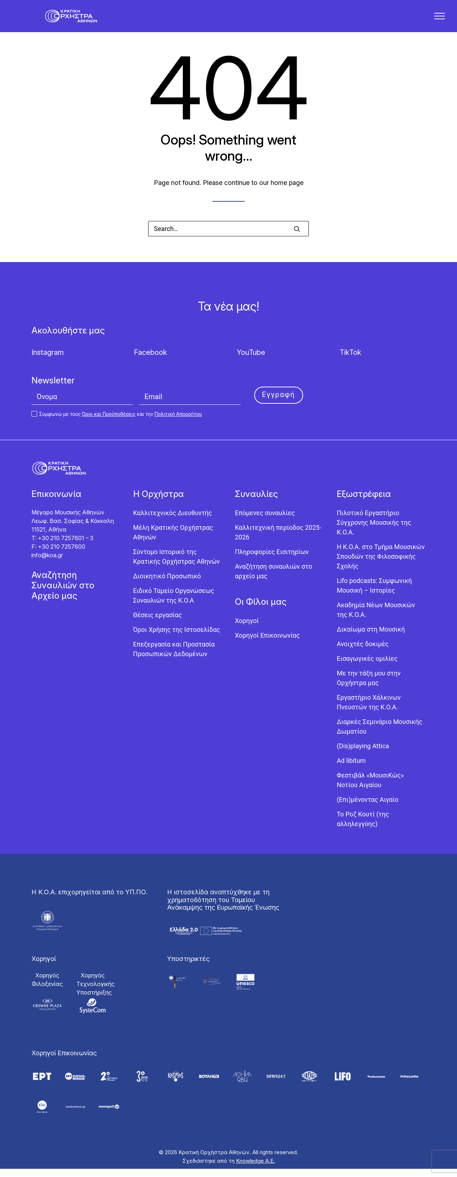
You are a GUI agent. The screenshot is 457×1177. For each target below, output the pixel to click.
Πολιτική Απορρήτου (178, 423)
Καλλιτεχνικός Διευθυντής (172, 521)
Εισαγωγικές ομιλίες (367, 667)
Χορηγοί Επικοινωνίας (267, 644)
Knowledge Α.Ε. (255, 1169)
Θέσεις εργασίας (157, 623)
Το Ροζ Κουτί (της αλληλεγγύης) (363, 827)
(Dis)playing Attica (363, 754)
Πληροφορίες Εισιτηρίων (272, 560)
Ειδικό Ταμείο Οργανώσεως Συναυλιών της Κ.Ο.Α (173, 604)
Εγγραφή (278, 403)
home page (287, 191)
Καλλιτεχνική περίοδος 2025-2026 (278, 540)
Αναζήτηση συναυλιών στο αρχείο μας (273, 579)
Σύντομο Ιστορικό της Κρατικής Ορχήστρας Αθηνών (176, 565)
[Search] (228, 237)
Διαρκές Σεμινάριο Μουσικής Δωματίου (379, 735)
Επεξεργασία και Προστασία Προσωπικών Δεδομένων (174, 657)
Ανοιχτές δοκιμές (362, 652)
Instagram (47, 361)
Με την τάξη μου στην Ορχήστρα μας (369, 686)
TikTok (350, 361)
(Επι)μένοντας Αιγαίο (367, 808)
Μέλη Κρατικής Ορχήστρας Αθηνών (173, 540)
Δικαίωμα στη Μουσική (371, 638)
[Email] (190, 405)
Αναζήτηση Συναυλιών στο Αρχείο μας (62, 593)
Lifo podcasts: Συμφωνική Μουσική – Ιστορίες (374, 594)
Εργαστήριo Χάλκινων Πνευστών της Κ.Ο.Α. (369, 710)
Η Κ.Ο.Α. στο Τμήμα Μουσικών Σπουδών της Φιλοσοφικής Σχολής (381, 565)
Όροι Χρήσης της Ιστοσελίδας (176, 638)
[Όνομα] (82, 405)
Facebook (150, 361)
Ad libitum (351, 769)
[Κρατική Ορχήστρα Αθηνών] (76, 20)
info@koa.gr (47, 563)
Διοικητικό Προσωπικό (167, 584)
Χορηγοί (247, 629)
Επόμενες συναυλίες (265, 521)
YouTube (251, 361)
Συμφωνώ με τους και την (116, 423)
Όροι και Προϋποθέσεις (109, 423)
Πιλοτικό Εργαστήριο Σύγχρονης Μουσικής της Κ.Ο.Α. (374, 531)
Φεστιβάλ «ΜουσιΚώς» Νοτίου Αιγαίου (370, 788)
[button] (297, 237)
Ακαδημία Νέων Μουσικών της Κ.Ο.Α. (376, 618)
